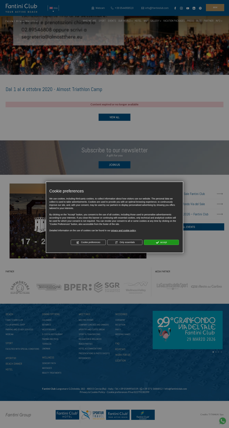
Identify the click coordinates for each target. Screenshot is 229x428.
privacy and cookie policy (123, 230)
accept (161, 242)
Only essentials (125, 242)
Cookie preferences (88, 242)
